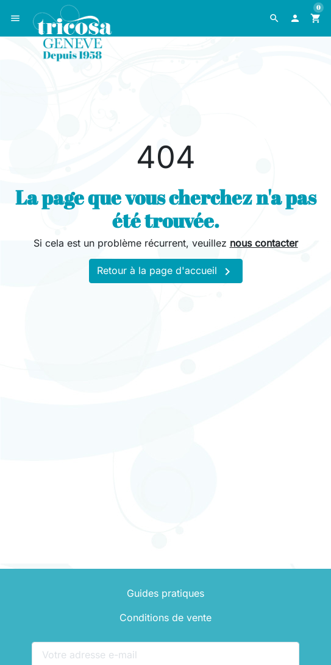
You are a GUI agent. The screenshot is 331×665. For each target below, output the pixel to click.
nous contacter (264, 243)
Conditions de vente (165, 617)
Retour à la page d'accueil (166, 271)
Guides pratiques (165, 593)
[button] (274, 18)
